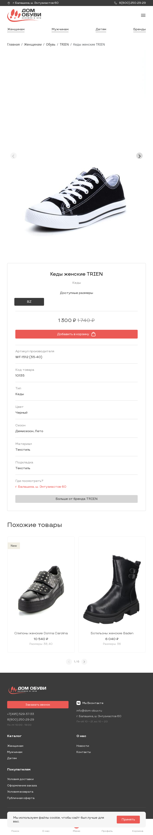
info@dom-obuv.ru (89, 710)
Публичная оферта (20, 798)
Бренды (139, 29)
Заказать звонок (38, 704)
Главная (13, 44)
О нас (81, 736)
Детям (101, 29)
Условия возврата (20, 791)
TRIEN (64, 44)
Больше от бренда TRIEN (77, 499)
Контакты (83, 752)
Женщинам (16, 29)
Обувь (50, 44)
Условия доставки (20, 779)
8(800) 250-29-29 (20, 719)
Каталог (14, 736)
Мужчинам (60, 29)
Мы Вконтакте (89, 703)
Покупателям (18, 769)
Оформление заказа (22, 785)
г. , (33, 3)
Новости (82, 745)
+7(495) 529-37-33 (20, 714)
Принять (128, 819)
